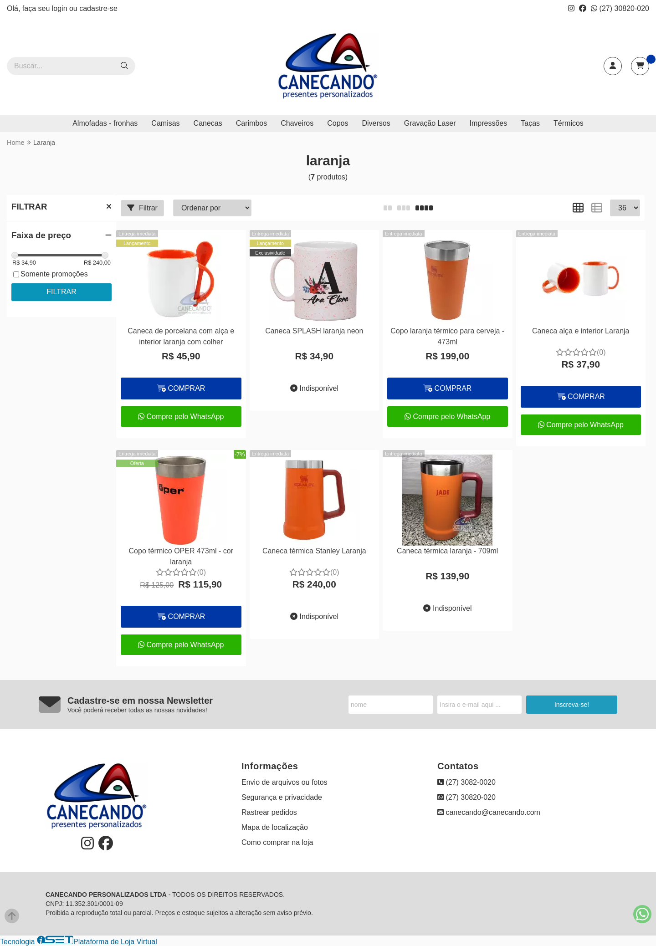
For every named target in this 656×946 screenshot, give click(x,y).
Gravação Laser (430, 123)
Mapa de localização (274, 827)
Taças (530, 123)
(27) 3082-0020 (466, 782)
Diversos (376, 123)
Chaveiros (297, 123)
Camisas (165, 123)
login (60, 8)
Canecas (208, 123)
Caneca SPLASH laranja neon (314, 331)
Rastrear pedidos (269, 812)
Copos (337, 123)
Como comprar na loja (277, 842)
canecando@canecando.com (488, 812)
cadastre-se (98, 8)
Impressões (488, 123)
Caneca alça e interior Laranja (580, 331)
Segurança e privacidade (281, 797)
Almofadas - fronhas (105, 123)
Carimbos (251, 123)
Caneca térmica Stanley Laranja (314, 551)
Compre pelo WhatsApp (181, 416)
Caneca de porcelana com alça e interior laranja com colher (181, 336)
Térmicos (569, 123)
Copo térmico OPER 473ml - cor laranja (181, 556)
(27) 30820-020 (620, 8)
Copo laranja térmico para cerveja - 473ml (447, 336)
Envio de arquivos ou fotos (284, 782)
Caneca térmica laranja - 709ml (447, 551)
